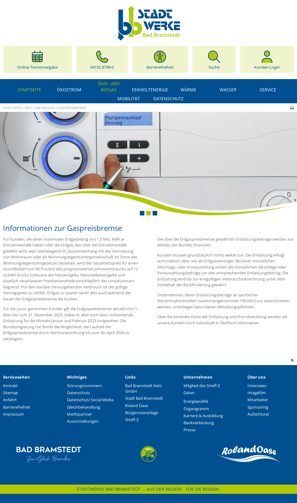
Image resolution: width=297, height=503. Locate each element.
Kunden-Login (267, 59)
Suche (214, 59)
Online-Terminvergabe (37, 59)
